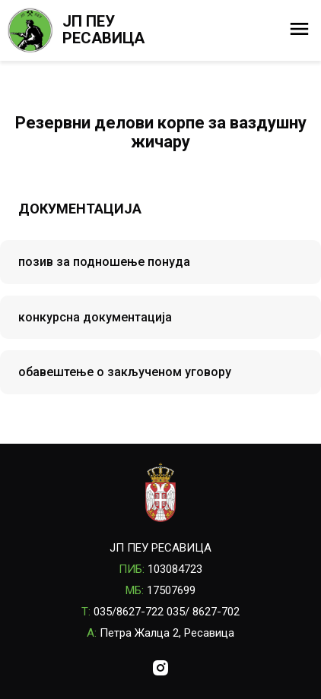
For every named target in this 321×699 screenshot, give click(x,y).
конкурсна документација (95, 317)
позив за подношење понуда (104, 262)
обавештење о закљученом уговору (124, 372)
